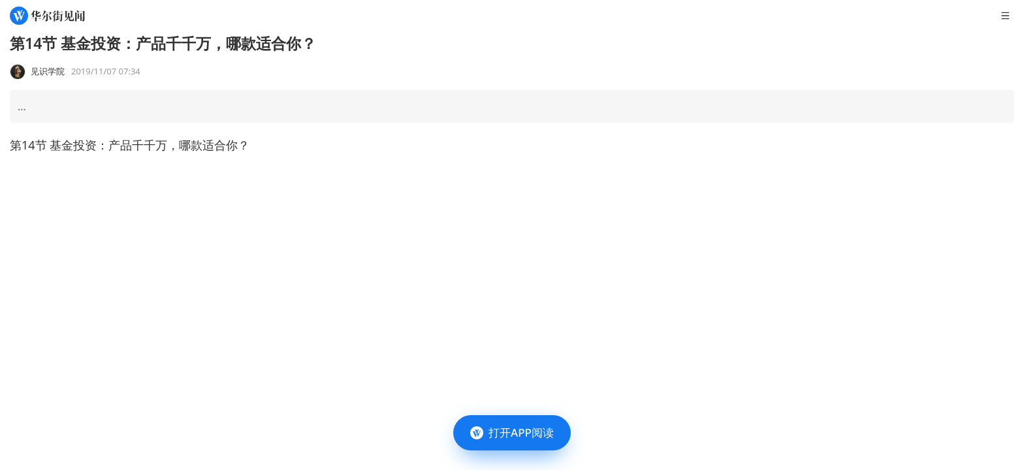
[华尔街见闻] (47, 16)
